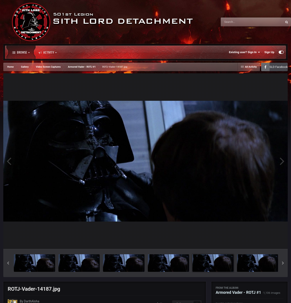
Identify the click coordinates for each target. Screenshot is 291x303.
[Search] (240, 22)
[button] (8, 263)
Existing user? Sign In (244, 52)
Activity (48, 52)
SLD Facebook (278, 67)
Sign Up (269, 52)
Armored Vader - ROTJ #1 (238, 292)
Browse (21, 52)
